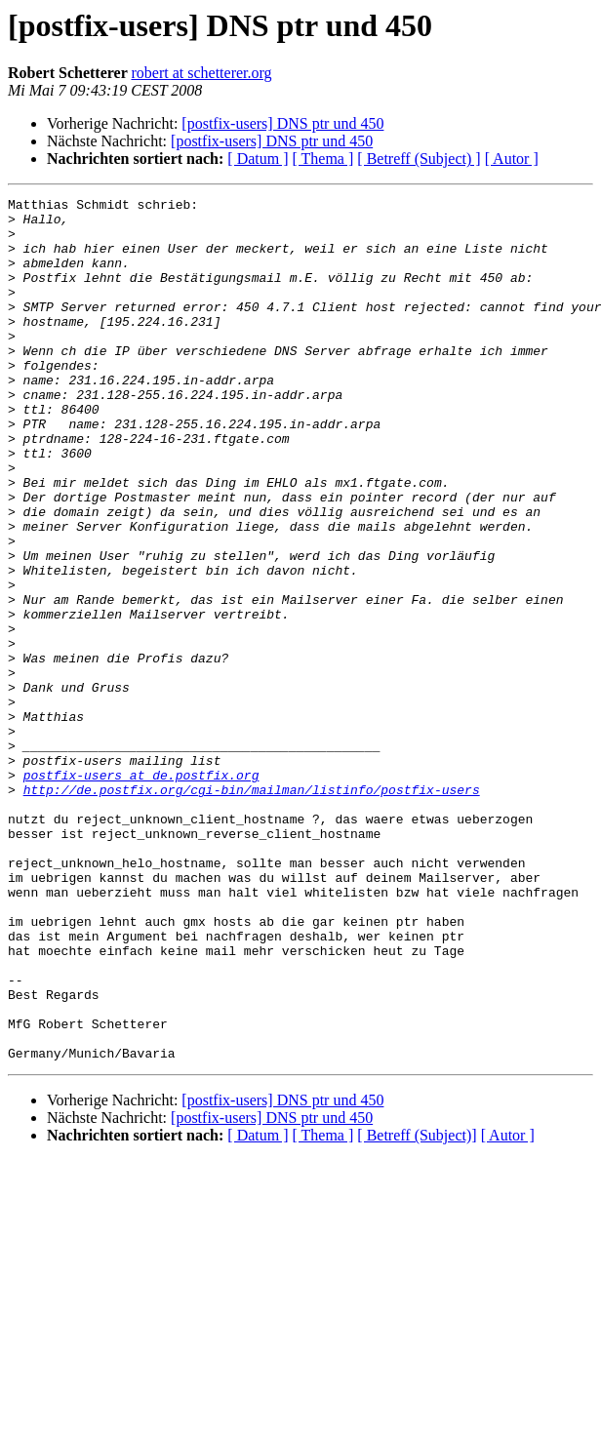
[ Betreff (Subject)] (416, 1307)
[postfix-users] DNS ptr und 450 (282, 123)
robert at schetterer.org (201, 72)
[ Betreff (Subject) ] (418, 158)
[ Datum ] (257, 158)
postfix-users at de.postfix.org (141, 891)
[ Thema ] (323, 158)
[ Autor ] (512, 158)
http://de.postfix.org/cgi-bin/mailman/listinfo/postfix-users (251, 909)
